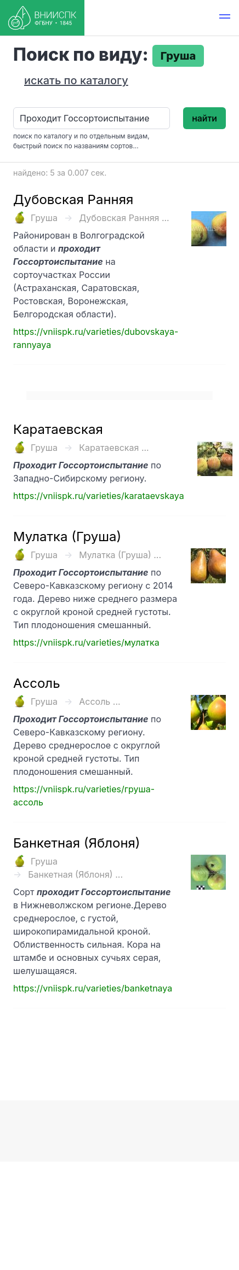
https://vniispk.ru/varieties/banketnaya (92, 988)
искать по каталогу (76, 80)
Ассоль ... (99, 701)
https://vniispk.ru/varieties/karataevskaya (98, 495)
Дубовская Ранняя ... (124, 217)
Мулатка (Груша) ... (120, 554)
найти (204, 118)
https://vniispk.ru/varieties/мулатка (86, 642)
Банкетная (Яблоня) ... (75, 874)
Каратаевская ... (114, 447)
